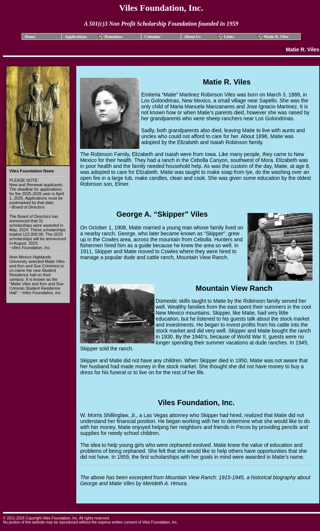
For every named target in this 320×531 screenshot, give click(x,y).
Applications (83, 36)
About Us (202, 36)
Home (30, 36)
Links (242, 36)
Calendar (152, 36)
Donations (113, 36)
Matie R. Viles (276, 36)
